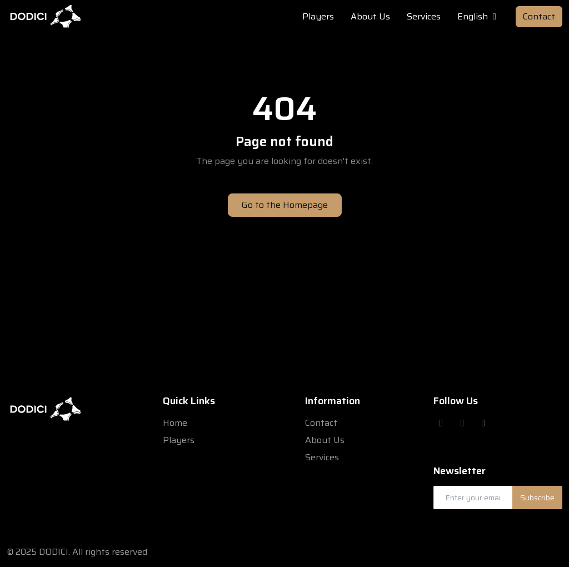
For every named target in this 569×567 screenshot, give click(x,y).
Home (175, 423)
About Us (325, 440)
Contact (539, 16)
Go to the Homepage (285, 205)
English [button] (478, 16)
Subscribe (537, 497)
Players (178, 440)
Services (322, 457)
